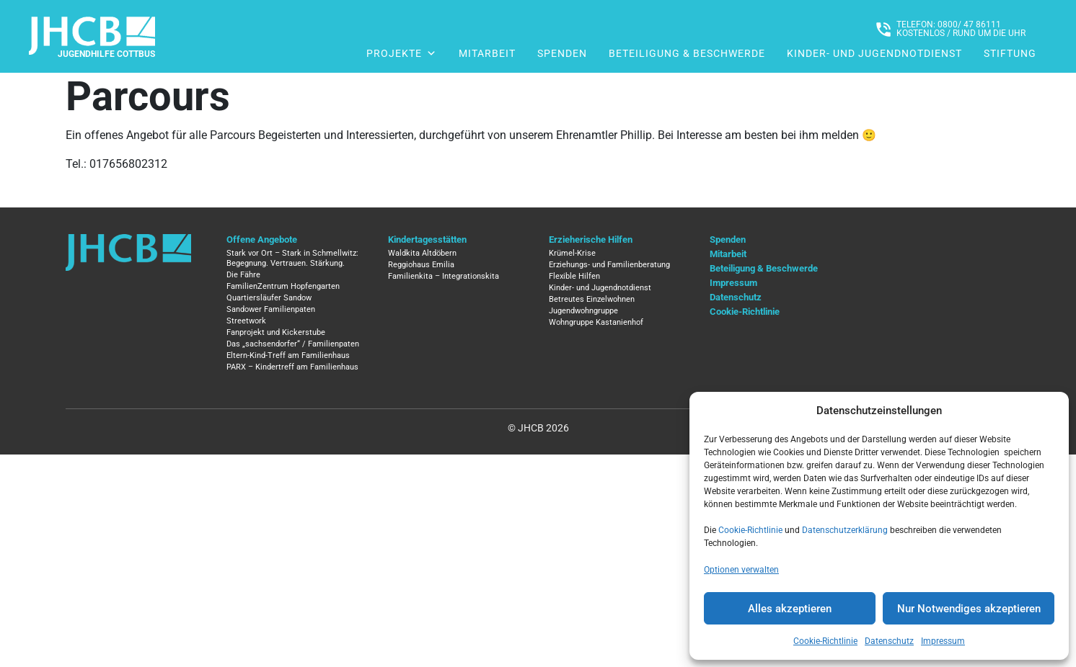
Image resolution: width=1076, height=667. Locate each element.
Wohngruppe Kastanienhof (596, 322)
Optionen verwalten (741, 570)
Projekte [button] (401, 53)
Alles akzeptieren (790, 608)
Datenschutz (889, 641)
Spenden (562, 53)
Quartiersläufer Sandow (269, 298)
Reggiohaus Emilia (421, 264)
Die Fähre (243, 274)
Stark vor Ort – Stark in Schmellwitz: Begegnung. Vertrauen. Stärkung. (292, 258)
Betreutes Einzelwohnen (592, 299)
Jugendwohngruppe (583, 310)
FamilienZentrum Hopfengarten (283, 286)
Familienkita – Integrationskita (443, 276)
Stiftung (1010, 53)
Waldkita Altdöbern (422, 253)
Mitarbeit (487, 53)
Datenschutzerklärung (845, 530)
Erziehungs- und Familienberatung (609, 264)
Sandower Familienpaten (270, 309)
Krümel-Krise (572, 253)
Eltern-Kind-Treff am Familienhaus (288, 355)
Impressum (943, 641)
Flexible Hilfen (574, 276)
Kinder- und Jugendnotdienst (874, 53)
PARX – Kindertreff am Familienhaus (292, 367)
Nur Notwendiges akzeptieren (969, 608)
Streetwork (246, 321)
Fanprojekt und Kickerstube (275, 332)
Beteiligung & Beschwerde (687, 53)
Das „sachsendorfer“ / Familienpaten (292, 344)
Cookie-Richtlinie (750, 530)
